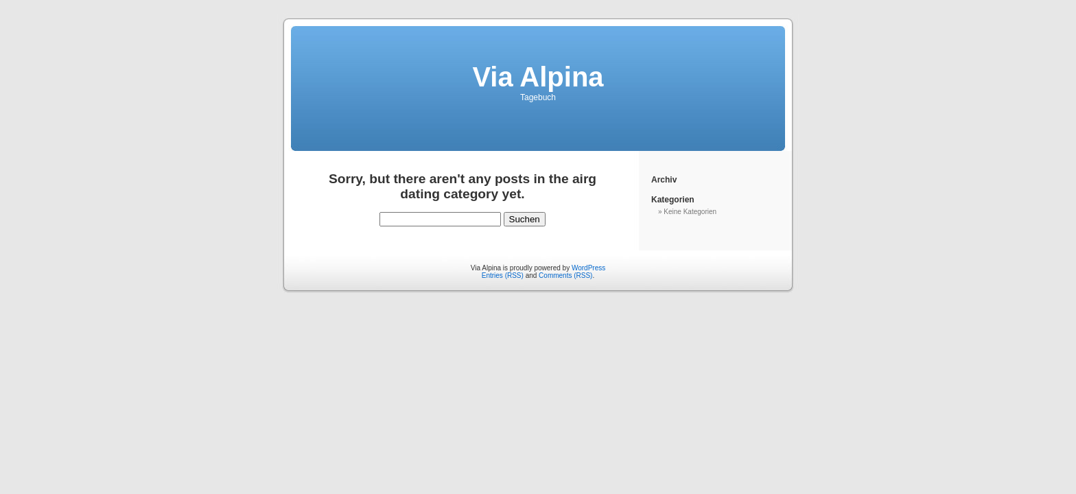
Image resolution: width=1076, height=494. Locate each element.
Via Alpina (537, 77)
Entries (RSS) (503, 275)
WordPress (588, 268)
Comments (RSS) (565, 275)
